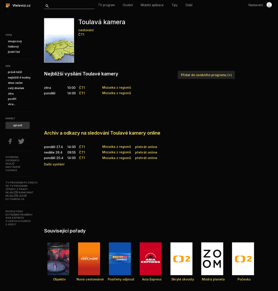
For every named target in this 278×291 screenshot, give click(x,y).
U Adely (10, 224)
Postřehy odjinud (121, 279)
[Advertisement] (124, 111)
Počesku (244, 279)
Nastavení (256, 5)
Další (189, 5)
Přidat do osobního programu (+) (206, 75)
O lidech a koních (18, 221)
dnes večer (15, 82)
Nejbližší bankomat (19, 192)
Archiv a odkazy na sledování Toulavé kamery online (102, 133)
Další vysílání (54, 164)
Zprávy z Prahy (16, 189)
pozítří (12, 99)
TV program (106, 5)
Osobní (128, 5)
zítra (11, 93)
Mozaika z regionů (116, 146)
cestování (86, 30)
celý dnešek (16, 88)
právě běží (15, 72)
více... (12, 104)
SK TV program (16, 185)
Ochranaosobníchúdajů (12, 160)
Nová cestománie (90, 279)
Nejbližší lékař (16, 195)
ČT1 (81, 34)
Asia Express (14, 217)
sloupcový (15, 41)
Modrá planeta (213, 279)
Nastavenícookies (12, 168)
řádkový (13, 46)
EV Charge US (14, 199)
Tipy (175, 5)
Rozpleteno (14, 211)
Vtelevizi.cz (20, 5)
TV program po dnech (21, 182)
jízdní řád (14, 51)
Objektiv (59, 279)
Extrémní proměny (19, 214)
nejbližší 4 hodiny (19, 77)
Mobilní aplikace (152, 5)
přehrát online (146, 147)
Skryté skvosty (182, 279)
